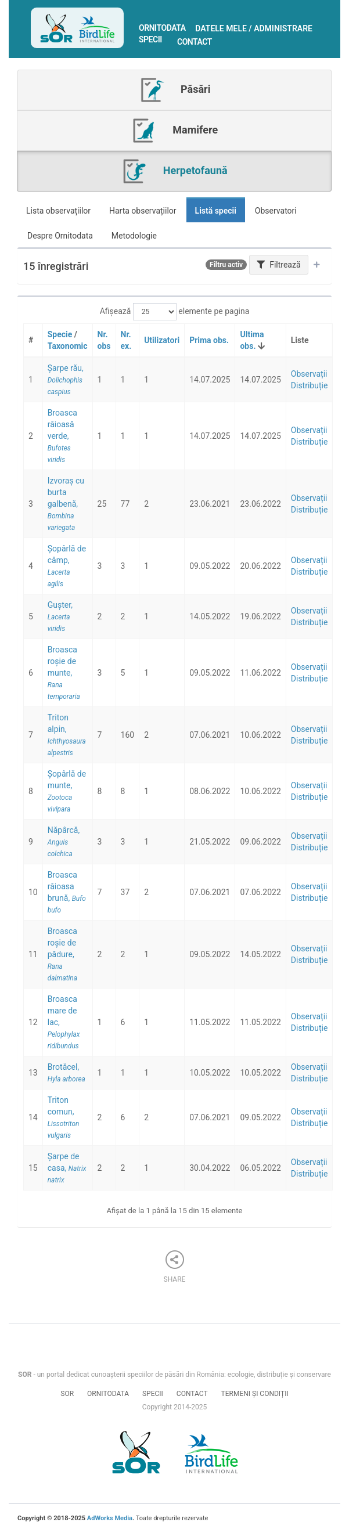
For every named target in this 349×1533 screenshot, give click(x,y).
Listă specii (215, 210)
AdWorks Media (109, 1518)
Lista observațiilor (58, 210)
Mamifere (174, 131)
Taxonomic (68, 346)
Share (175, 1266)
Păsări (175, 90)
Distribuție (309, 385)
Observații (309, 373)
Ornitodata (162, 28)
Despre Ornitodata (60, 235)
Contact (194, 41)
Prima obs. (209, 340)
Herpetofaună (174, 171)
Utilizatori (161, 340)
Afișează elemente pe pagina (175, 311)
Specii (150, 39)
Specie (60, 334)
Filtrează (279, 264)
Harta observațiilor (143, 210)
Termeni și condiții (255, 1394)
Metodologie (134, 235)
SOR (67, 1394)
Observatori (276, 210)
